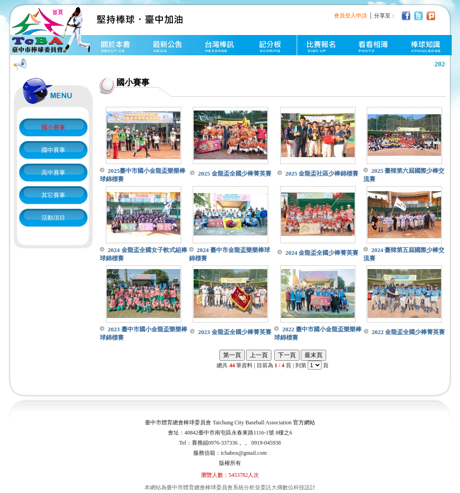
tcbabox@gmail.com (244, 453)
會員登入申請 (350, 15)
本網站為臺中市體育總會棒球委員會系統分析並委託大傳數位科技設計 (230, 487)
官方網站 (304, 422)
